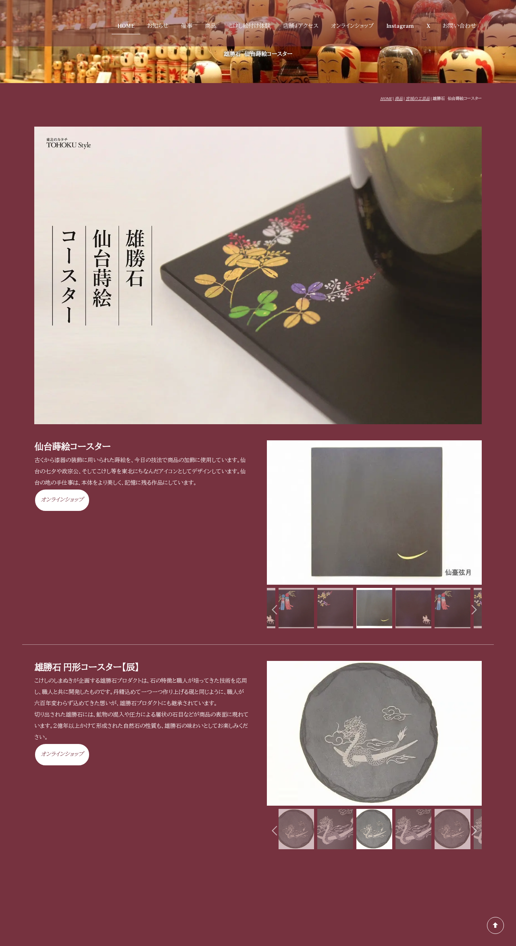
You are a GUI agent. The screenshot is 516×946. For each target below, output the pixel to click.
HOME (126, 26)
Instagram (400, 26)
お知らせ (158, 26)
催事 (186, 26)
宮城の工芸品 (418, 98)
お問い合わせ (459, 26)
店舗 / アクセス (300, 26)
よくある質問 (464, 883)
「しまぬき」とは (461, 894)
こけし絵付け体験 (249, 26)
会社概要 (424, 894)
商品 (210, 26)
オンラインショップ (352, 26)
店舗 (341, 883)
